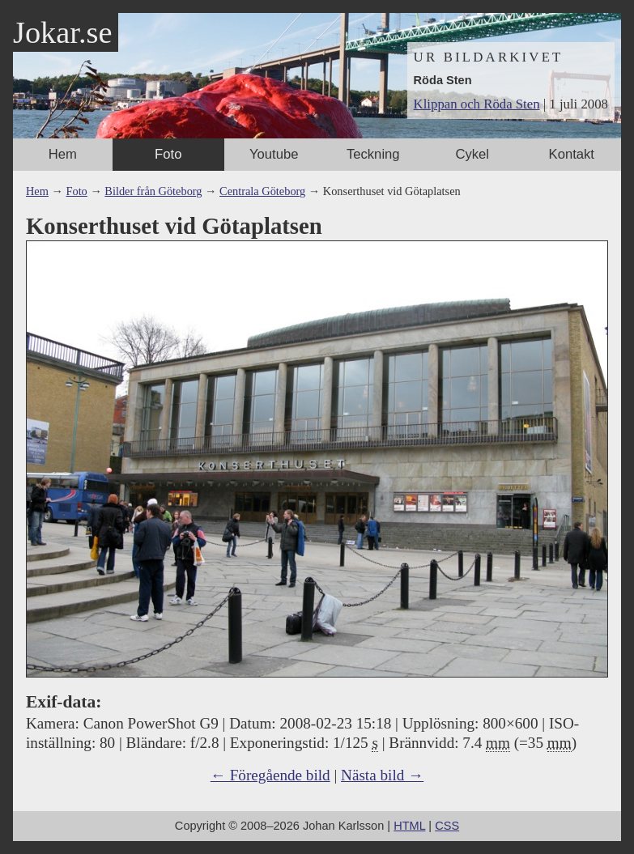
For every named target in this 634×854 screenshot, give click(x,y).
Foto (168, 154)
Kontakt (571, 154)
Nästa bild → (382, 775)
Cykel (472, 154)
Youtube (273, 154)
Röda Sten (443, 80)
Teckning (373, 154)
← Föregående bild (270, 775)
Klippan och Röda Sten (477, 104)
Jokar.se (62, 32)
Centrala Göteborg (262, 191)
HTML (409, 825)
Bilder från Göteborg (153, 191)
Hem (63, 154)
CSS (447, 825)
